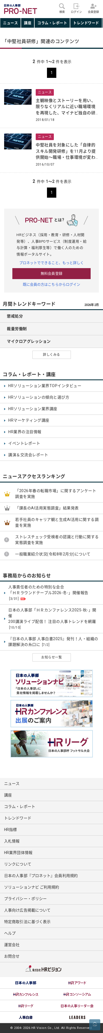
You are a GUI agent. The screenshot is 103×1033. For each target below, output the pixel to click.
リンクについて (17, 864)
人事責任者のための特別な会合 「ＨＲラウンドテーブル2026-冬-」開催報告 (48, 593)
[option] (26, 983)
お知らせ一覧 (51, 657)
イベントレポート (24, 443)
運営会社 (12, 945)
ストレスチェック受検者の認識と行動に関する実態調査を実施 (57, 540)
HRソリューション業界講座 (32, 409)
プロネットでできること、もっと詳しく (51, 263)
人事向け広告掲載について (27, 910)
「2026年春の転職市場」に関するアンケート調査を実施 (55, 494)
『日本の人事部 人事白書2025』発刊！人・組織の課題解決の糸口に (53, 642)
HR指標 (10, 829)
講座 (27, 23)
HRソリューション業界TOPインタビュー (44, 386)
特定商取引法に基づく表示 (27, 922)
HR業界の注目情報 (24, 432)
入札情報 (12, 841)
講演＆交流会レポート (28, 455)
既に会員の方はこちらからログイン (51, 284)
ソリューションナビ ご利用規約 (31, 887)
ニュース (10, 23)
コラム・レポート (52, 23)
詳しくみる (51, 355)
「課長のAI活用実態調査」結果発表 (47, 508)
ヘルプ (10, 933)
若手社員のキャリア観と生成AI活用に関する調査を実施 (57, 522)
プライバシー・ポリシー (25, 898)
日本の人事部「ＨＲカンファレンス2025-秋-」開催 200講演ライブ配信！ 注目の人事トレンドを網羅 (52, 619)
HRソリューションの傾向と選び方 (38, 397)
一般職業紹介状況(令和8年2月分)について (53, 554)
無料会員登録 (51, 273)
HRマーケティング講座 (28, 420)
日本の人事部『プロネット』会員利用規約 (41, 875)
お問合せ (12, 956)
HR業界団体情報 (18, 852)
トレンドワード (86, 23)
